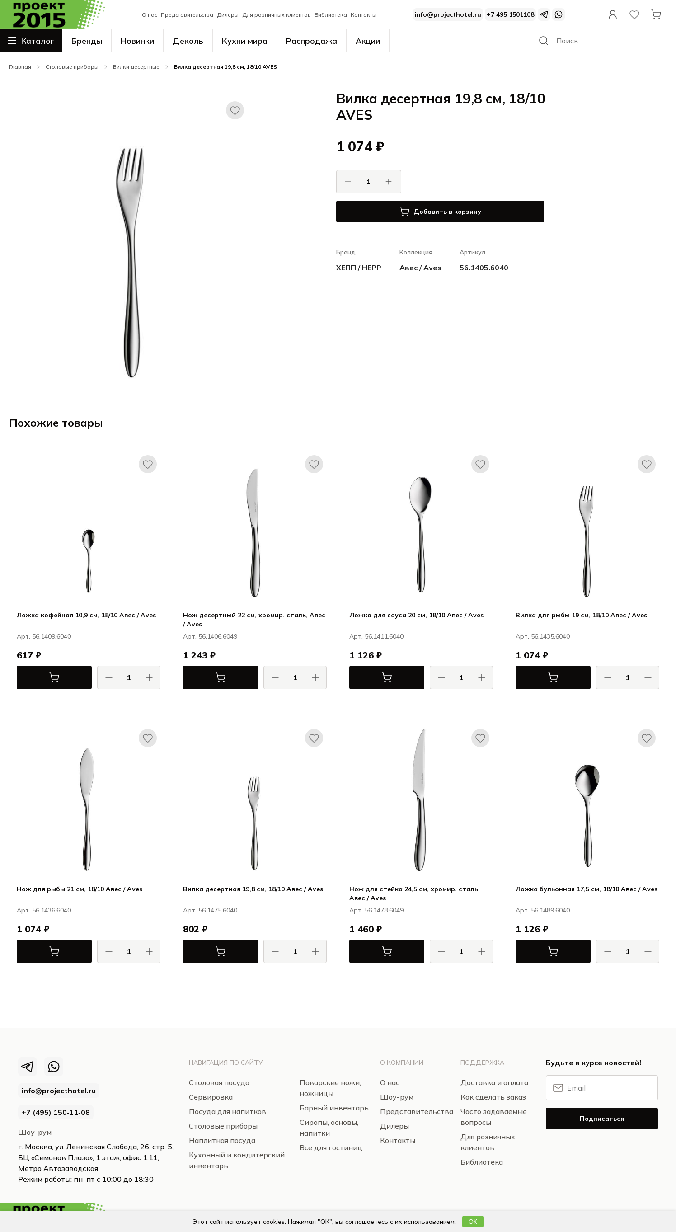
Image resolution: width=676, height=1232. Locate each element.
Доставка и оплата (494, 1082)
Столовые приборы (72, 66)
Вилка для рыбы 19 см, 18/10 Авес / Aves (581, 615)
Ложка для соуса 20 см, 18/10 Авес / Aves (416, 615)
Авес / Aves (420, 267)
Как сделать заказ (493, 1096)
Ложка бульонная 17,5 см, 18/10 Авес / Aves (586, 889)
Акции (368, 41)
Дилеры (228, 14)
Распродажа (311, 41)
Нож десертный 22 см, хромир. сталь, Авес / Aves (254, 619)
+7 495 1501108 (510, 14)
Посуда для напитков (227, 1111)
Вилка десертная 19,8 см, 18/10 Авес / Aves (253, 889)
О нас (149, 14)
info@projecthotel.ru (448, 14)
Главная (20, 66)
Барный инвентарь (334, 1107)
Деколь (188, 41)
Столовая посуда (219, 1082)
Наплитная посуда (222, 1140)
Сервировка (211, 1096)
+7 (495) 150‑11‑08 (56, 1112)
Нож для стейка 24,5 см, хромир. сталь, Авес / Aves (414, 893)
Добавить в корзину (440, 211)
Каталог (31, 40)
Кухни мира (245, 41)
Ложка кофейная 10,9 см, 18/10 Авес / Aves (86, 615)
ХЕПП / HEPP (358, 267)
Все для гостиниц (331, 1147)
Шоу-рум (35, 1132)
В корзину (38, 677)
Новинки (137, 41)
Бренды (86, 41)
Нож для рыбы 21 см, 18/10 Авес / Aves (79, 889)
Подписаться (602, 1118)
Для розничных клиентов (276, 14)
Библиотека (331, 14)
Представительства (187, 14)
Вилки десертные (136, 66)
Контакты (363, 14)
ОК (473, 1221)
